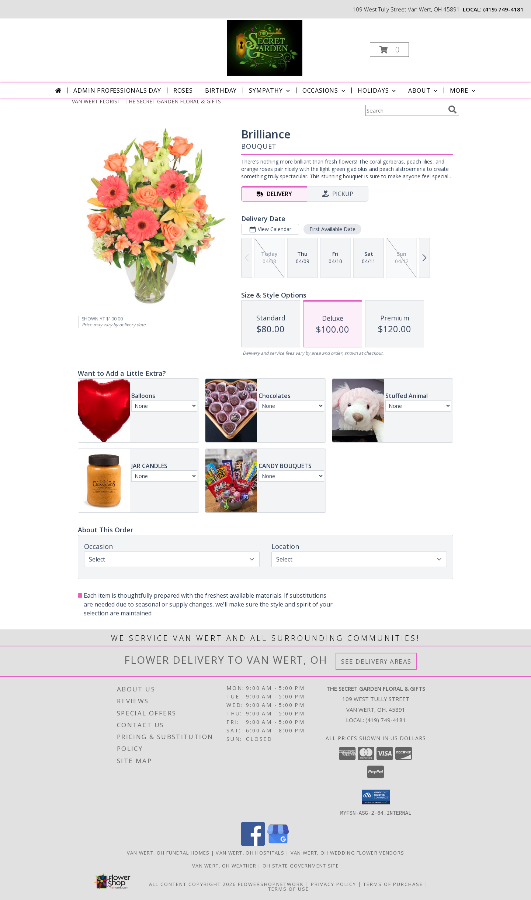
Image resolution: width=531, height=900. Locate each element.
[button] (389, 49)
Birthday (221, 90)
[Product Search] (405, 110)
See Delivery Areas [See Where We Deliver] (376, 661)
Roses (183, 90)
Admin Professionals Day (117, 90)
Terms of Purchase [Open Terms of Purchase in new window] (393, 883)
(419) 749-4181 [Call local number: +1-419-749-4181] (503, 9)
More (463, 90)
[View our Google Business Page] (278, 843)
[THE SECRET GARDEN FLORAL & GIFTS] (264, 47)
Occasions (324, 90)
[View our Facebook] (253, 843)
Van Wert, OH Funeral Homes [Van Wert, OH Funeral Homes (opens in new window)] (168, 852)
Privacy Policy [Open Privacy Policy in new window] (333, 883)
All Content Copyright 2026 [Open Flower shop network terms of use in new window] (192, 883)
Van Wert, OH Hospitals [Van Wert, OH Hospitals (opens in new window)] (250, 852)
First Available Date (332, 229)
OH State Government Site (301, 865)
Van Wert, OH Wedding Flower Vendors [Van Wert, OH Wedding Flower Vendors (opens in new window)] (348, 852)
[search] (452, 109)
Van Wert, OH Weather (224, 865)
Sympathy (270, 90)
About (423, 90)
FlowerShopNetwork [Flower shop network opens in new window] (271, 883)
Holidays (378, 90)
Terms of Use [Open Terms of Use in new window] (288, 888)
